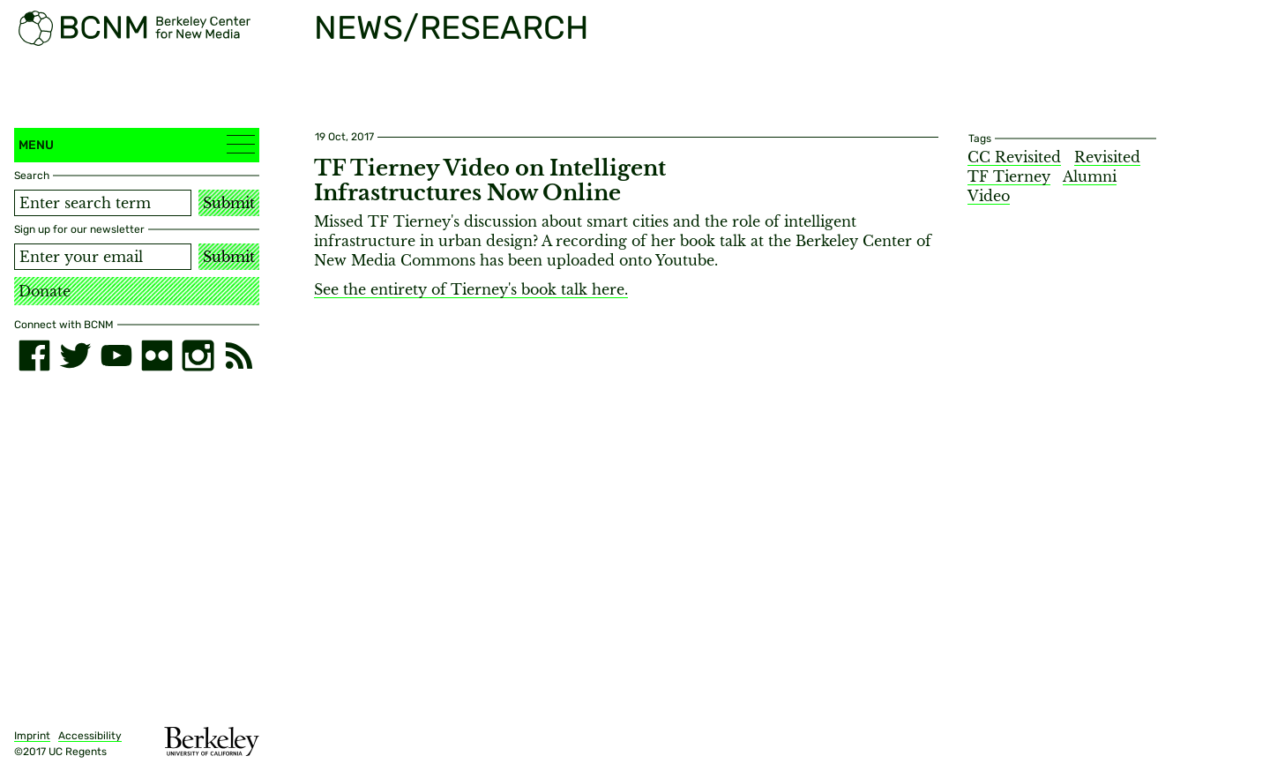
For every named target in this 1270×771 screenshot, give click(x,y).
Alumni (1090, 176)
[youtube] (116, 355)
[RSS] (239, 355)
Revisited (1107, 157)
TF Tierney (1008, 176)
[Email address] (102, 256)
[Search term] (102, 203)
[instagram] (197, 355)
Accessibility (90, 736)
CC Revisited (1014, 157)
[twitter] (75, 355)
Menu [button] (137, 144)
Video (988, 196)
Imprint (32, 736)
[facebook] (34, 355)
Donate (45, 291)
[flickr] (157, 355)
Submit (229, 203)
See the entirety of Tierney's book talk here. (471, 289)
